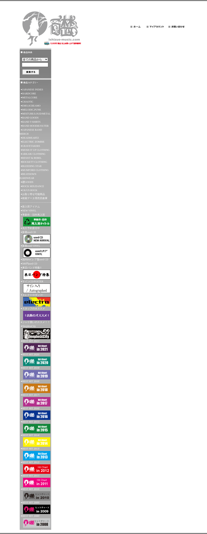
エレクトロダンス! (35, 300)
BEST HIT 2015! (35, 426)
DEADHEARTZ (30, 137)
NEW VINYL (29, 210)
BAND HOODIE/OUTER (35, 125)
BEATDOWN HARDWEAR (28, 176)
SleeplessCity (35, 332)
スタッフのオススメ (35, 313)
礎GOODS (27, 182)
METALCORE (29, 97)
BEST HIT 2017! (35, 399)
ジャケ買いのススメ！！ (36, 322)
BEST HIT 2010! (35, 494)
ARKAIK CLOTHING (34, 153)
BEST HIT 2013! (35, 453)
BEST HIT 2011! (35, 480)
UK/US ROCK (29, 190)
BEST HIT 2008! (35, 520)
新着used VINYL (35, 251)
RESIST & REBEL (32, 157)
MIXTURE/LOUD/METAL (36, 113)
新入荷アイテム (31, 206)
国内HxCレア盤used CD (35, 259)
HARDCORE (29, 93)
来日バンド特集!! (35, 273)
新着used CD (35, 237)
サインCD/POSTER (35, 286)
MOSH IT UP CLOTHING (36, 149)
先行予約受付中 (31, 228)
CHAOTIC (27, 101)
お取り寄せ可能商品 (33, 194)
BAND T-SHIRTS (31, 121)
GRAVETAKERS (31, 146)
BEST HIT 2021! (35, 346)
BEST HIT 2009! (35, 507)
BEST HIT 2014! (35, 440)
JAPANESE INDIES (32, 89)
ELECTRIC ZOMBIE (33, 141)
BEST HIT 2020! (35, 359)
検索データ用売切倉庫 (34, 198)
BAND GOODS (30, 117)
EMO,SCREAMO (31, 105)
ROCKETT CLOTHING (34, 161)
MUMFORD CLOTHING (35, 170)
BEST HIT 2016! (35, 413)
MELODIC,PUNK (31, 109)
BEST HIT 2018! (35, 386)
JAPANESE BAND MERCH (31, 131)
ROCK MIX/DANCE (33, 186)
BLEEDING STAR (32, 166)
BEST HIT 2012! (35, 467)
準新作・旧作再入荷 (35, 219)
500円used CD (29, 263)
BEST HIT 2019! (35, 372)
